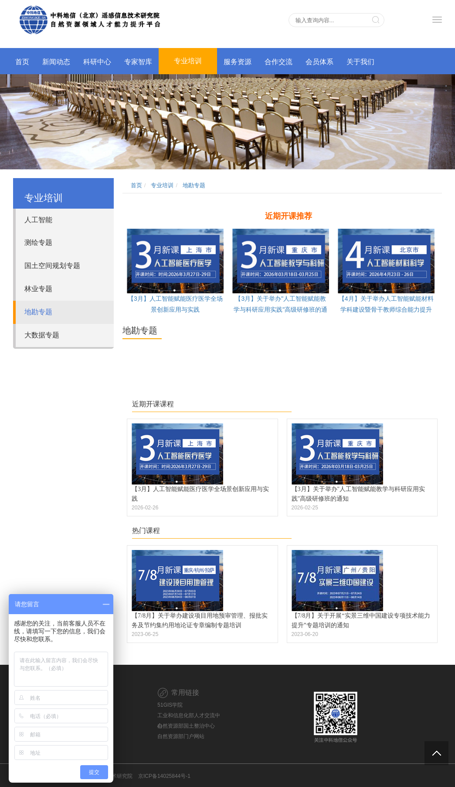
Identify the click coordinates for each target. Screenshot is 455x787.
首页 (22, 61)
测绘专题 (38, 242)
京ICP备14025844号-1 (164, 776)
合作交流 (278, 61)
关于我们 (360, 61)
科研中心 (97, 61)
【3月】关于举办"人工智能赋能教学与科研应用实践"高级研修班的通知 (280, 309)
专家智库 (138, 61)
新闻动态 (56, 61)
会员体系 (319, 61)
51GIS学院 (170, 705)
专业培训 (188, 61)
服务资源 (237, 61)
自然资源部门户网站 (180, 736)
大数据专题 (41, 335)
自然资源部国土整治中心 (186, 726)
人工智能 (38, 219)
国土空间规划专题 (52, 265)
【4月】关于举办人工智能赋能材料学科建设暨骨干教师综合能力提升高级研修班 (386, 309)
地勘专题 (38, 312)
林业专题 (38, 288)
